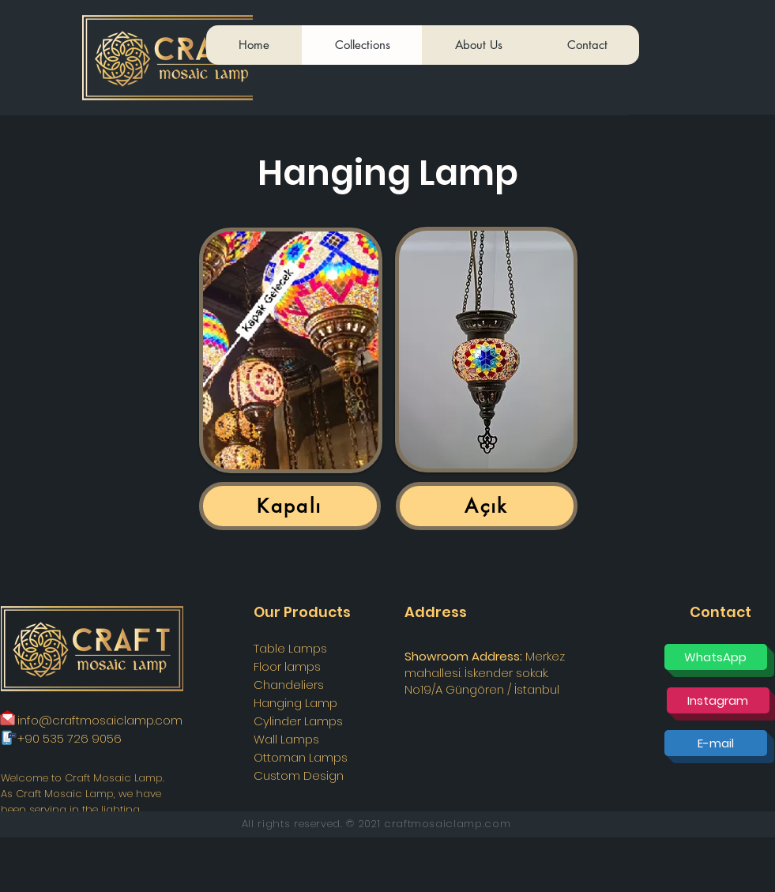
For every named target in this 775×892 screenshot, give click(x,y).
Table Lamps (290, 648)
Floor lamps (287, 666)
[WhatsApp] (715, 657)
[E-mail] (715, 743)
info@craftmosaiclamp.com (99, 720)
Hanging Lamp (295, 702)
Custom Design (299, 775)
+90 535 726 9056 (69, 738)
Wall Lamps (286, 739)
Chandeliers (289, 684)
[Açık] (486, 506)
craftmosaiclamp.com (447, 823)
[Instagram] (718, 700)
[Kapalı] (290, 506)
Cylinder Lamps (298, 721)
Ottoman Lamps (301, 757)
